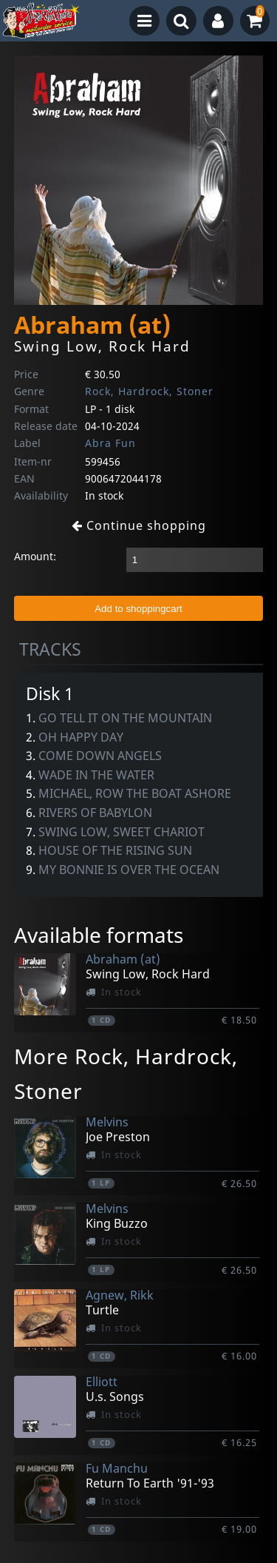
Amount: (35, 556)
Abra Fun (110, 443)
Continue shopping (139, 525)
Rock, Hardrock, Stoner (149, 391)
